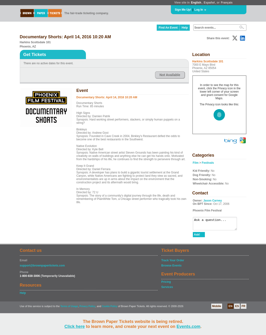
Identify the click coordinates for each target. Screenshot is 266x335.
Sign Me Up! (183, 9)
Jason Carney (212, 200)
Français (226, 2)
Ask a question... (217, 224)
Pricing (166, 284)
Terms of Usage (69, 308)
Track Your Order (172, 262)
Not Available (170, 75)
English (196, 2)
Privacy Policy (87, 308)
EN (230, 308)
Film (196, 162)
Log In (198, 9)
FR (243, 308)
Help (185, 27)
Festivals (208, 162)
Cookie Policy (110, 308)
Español (209, 2)
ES (237, 308)
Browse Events (171, 267)
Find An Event (168, 27)
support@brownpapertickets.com (42, 267)
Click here (74, 326)
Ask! (197, 236)
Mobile (216, 308)
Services (167, 289)
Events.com (188, 326)
